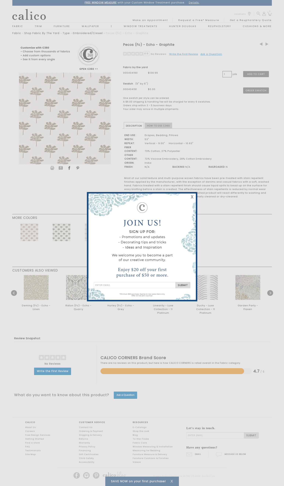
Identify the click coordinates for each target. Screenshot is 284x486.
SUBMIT (183, 285)
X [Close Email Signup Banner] (192, 197)
